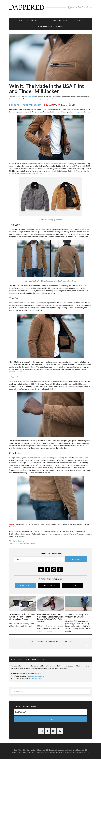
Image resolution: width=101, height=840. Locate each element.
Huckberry (33, 540)
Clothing (21, 538)
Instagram (78, 108)
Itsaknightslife (72, 106)
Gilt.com (83, 771)
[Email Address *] (39, 556)
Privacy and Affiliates (72, 771)
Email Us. (38, 693)
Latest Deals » (73, 582)
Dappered (50, 7)
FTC (88, 771)
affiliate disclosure (35, 698)
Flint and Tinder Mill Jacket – (31, 101)
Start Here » (25, 582)
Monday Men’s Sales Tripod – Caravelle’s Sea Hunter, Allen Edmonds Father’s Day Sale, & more (50, 613)
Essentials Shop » (49, 582)
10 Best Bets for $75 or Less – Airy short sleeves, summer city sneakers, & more (22, 612)
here (53, 95)
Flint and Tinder (24, 540)
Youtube (88, 108)
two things (71, 160)
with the (60, 160)
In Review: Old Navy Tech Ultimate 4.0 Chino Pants (76, 611)
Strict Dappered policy (28, 170)
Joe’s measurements (36, 695)
